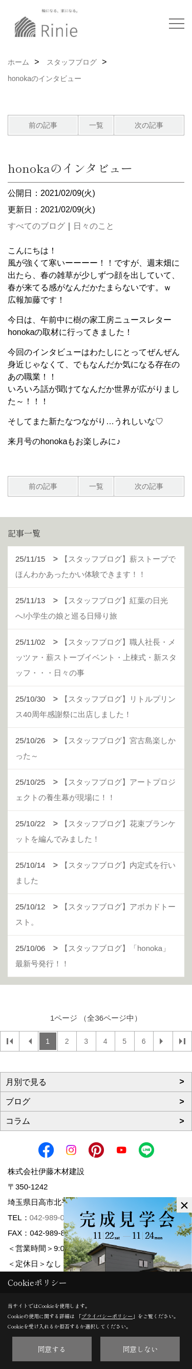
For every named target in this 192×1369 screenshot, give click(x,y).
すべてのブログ (36, 226)
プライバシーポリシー (107, 1316)
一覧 (96, 125)
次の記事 (149, 125)
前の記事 (43, 125)
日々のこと (93, 226)
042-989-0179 (53, 1217)
